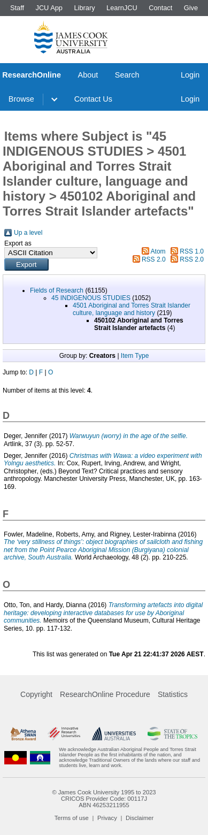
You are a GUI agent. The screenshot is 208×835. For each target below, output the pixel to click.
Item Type (135, 355)
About (88, 75)
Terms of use (72, 818)
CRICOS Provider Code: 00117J (104, 798)
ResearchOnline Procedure (105, 694)
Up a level (28, 232)
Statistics (173, 694)
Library (84, 8)
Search (127, 75)
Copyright (36, 694)
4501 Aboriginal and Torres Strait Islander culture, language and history (131, 309)
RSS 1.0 (192, 251)
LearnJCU (121, 8)
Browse (21, 99)
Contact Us (93, 99)
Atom (158, 251)
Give (191, 8)
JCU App (49, 8)
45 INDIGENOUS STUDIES (90, 298)
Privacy (107, 818)
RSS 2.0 (154, 259)
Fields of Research (56, 290)
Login (190, 75)
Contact (160, 8)
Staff (17, 8)
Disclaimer (139, 818)
